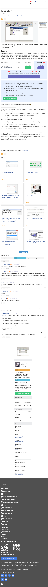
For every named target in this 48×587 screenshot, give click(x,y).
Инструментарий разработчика (23, 432)
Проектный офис (8, 510)
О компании (5, 527)
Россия (17, 458)
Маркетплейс (7, 507)
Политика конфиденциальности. (28, 565)
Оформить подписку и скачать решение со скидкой (24, 76)
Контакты (4, 538)
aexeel (5, 271)
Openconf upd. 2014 (32, 172)
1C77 (16, 450)
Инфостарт (25, 150)
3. (1, 282)
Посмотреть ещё (23, 252)
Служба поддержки (9, 541)
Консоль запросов (7, 172)
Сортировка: (35, 258)
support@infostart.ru (7, 554)
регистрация (25, 340)
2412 (5, 306)
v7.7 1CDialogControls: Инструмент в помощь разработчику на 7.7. (9, 242)
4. (1, 291)
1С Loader (6, 11)
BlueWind (6, 313)
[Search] (24, 484)
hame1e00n (7, 264)
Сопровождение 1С (9, 499)
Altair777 (6, 291)
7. (2, 313)
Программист (18, 437)
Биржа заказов (8, 518)
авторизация (32, 340)
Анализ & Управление (10, 496)
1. (1, 264)
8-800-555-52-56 (6, 553)
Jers (5, 282)
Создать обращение (9, 558)
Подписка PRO (5, 531)
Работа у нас (5, 536)
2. (1, 271)
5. (1, 298)
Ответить (7, 268)
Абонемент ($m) (19, 474)
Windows (17, 454)
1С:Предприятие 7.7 (20, 445)
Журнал (5, 488)
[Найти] (45, 484)
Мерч (5, 524)
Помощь (3, 534)
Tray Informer (30, 195)
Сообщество (5, 529)
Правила (3, 533)
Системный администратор (22, 436)
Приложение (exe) (19, 441)
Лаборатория (7, 494)
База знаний (7, 491)
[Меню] (2, 2)
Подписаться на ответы (7, 258)
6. (1, 306)
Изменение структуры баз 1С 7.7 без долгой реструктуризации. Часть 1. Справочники (12, 220)
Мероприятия (7, 513)
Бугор (5, 298)
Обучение (6, 505)
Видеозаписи (7, 516)
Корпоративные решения (11, 502)
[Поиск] (5, 2)
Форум (5, 521)
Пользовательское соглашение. (10, 565)
